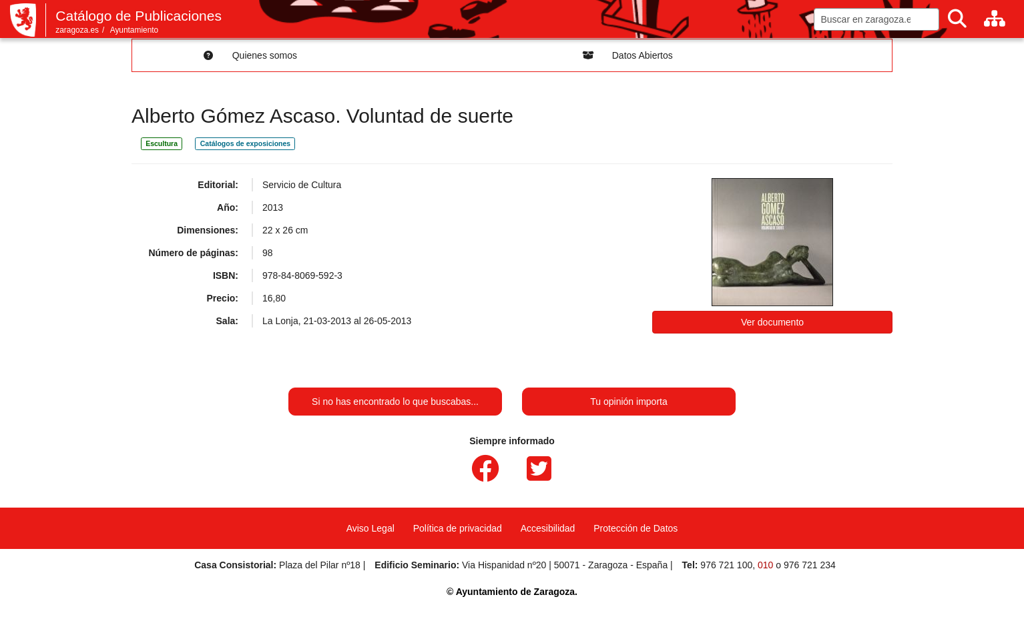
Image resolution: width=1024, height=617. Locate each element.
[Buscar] (957, 19)
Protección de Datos (635, 528)
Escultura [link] (162, 143)
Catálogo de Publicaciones (138, 15)
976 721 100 (726, 565)
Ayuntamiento (134, 30)
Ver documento (772, 322)
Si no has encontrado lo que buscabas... (395, 401)
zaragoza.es (77, 30)
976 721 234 (810, 565)
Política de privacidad (457, 528)
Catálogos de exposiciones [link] (245, 143)
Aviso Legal (370, 528)
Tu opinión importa (628, 401)
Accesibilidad (548, 528)
